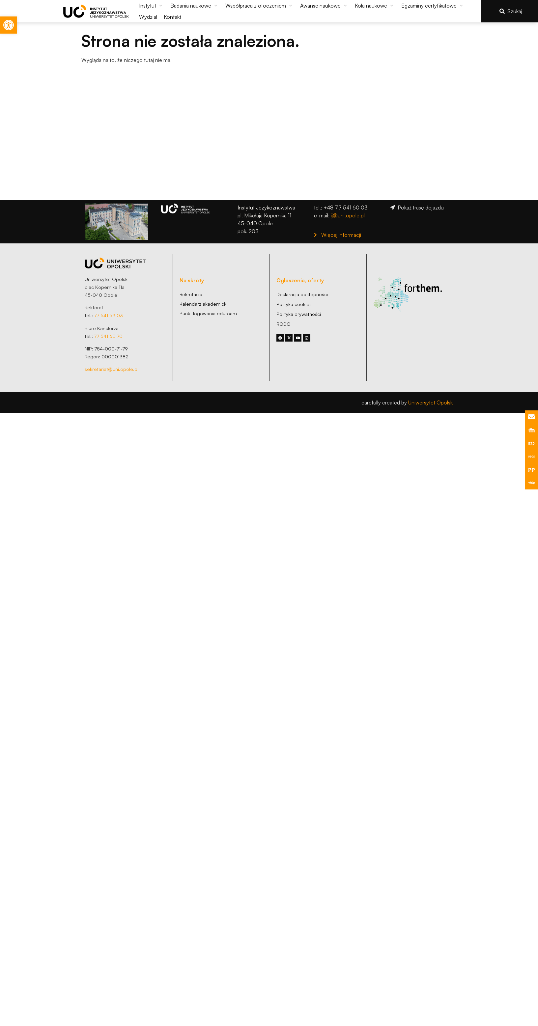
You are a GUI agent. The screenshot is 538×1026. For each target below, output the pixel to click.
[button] (151, 5)
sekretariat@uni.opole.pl (111, 369)
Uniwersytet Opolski (431, 402)
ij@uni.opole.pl (348, 215)
